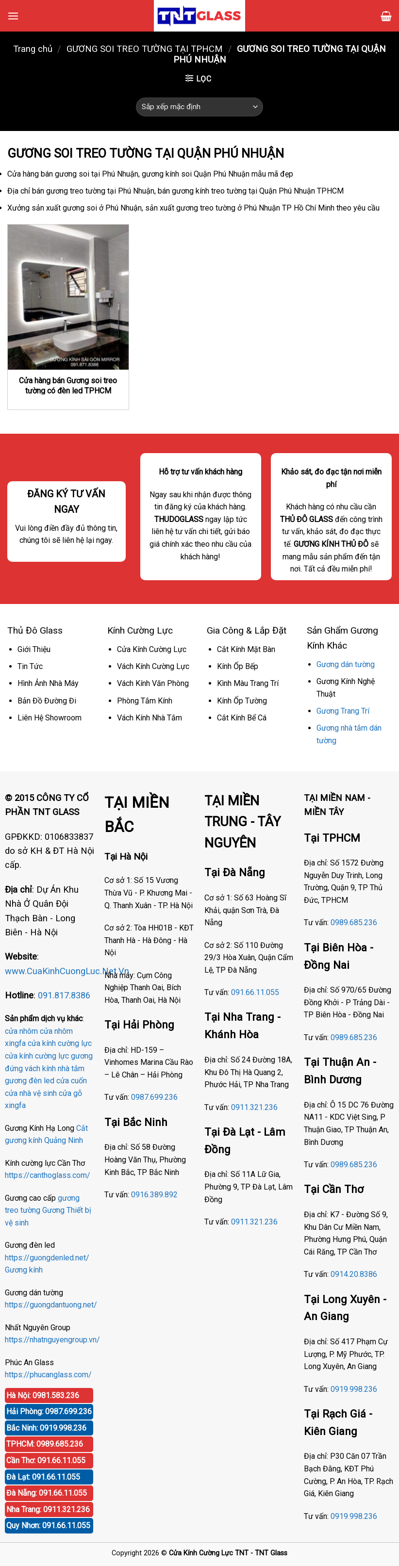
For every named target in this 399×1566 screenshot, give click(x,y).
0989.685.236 (354, 922)
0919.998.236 (354, 1389)
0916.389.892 (154, 1194)
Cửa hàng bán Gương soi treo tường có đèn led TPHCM (68, 385)
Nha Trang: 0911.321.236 (48, 1509)
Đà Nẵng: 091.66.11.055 (46, 1493)
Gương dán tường (345, 664)
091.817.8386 (64, 995)
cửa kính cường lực (60, 1043)
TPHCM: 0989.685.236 (44, 1444)
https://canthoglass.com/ (47, 1175)
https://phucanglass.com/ (48, 1374)
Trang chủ (32, 49)
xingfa (15, 1105)
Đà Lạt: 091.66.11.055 (43, 1477)
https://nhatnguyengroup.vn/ (52, 1339)
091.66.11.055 (255, 992)
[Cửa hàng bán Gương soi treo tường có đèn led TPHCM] (68, 297)
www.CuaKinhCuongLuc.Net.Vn (67, 971)
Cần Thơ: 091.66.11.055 (45, 1460)
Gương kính (24, 1269)
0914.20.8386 (354, 1274)
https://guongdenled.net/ (47, 1257)
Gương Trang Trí (342, 711)
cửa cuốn (71, 1080)
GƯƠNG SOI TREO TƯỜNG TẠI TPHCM (144, 49)
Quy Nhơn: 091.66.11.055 (48, 1525)
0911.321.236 (254, 1107)
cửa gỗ (70, 1093)
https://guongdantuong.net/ (51, 1304)
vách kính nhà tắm (54, 1068)
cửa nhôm (21, 1031)
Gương (53, 1210)
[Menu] (13, 16)
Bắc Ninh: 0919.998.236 (46, 1428)
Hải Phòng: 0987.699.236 (49, 1411)
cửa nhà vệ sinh (31, 1093)
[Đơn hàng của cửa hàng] (199, 107)
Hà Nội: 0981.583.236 (42, 1395)
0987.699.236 (154, 1097)
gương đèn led (29, 1080)
